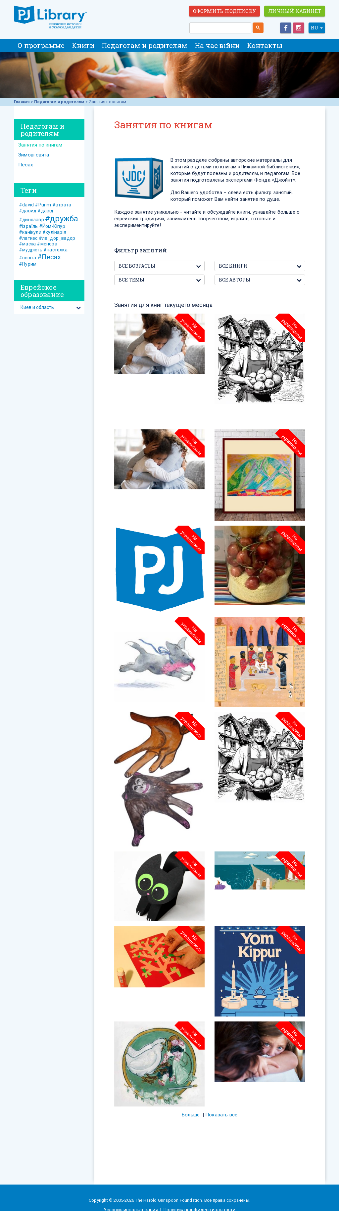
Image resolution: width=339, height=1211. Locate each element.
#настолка (55, 249)
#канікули (30, 232)
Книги (83, 45)
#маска (27, 243)
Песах (25, 165)
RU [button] (317, 27)
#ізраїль (28, 226)
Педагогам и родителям (144, 45)
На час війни (217, 45)
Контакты (264, 45)
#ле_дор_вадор (57, 238)
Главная (21, 102)
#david (26, 204)
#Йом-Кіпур (52, 226)
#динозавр (31, 219)
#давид (27, 210)
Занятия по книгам (40, 145)
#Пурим (27, 264)
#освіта (27, 257)
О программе (41, 45)
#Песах (49, 257)
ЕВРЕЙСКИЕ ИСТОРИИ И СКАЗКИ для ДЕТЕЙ (50, 17)
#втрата (61, 204)
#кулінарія (54, 232)
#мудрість (30, 249)
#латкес (28, 238)
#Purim (43, 204)
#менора (47, 243)
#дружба (61, 218)
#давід (45, 210)
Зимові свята (33, 155)
